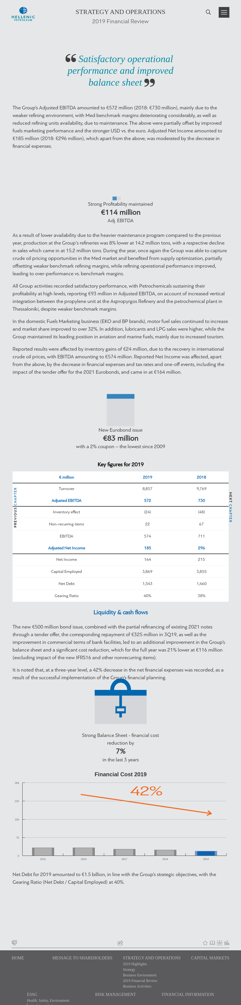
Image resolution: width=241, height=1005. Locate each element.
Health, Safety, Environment (48, 1000)
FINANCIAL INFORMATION (188, 994)
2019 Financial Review (140, 981)
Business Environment (139, 975)
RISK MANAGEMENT (115, 994)
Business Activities (137, 986)
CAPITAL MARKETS (210, 958)
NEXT (230, 507)
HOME (18, 958)
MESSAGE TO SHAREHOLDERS (82, 958)
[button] (224, 12)
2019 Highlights (135, 964)
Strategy (129, 969)
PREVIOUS (15, 507)
